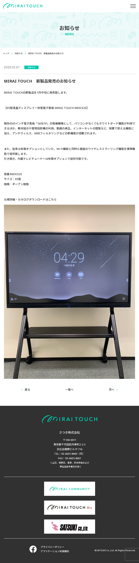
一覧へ (69, 389)
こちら (52, 199)
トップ (6, 53)
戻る (27, 389)
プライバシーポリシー (52, 547)
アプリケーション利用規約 (55, 551)
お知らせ (19, 53)
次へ (111, 389)
